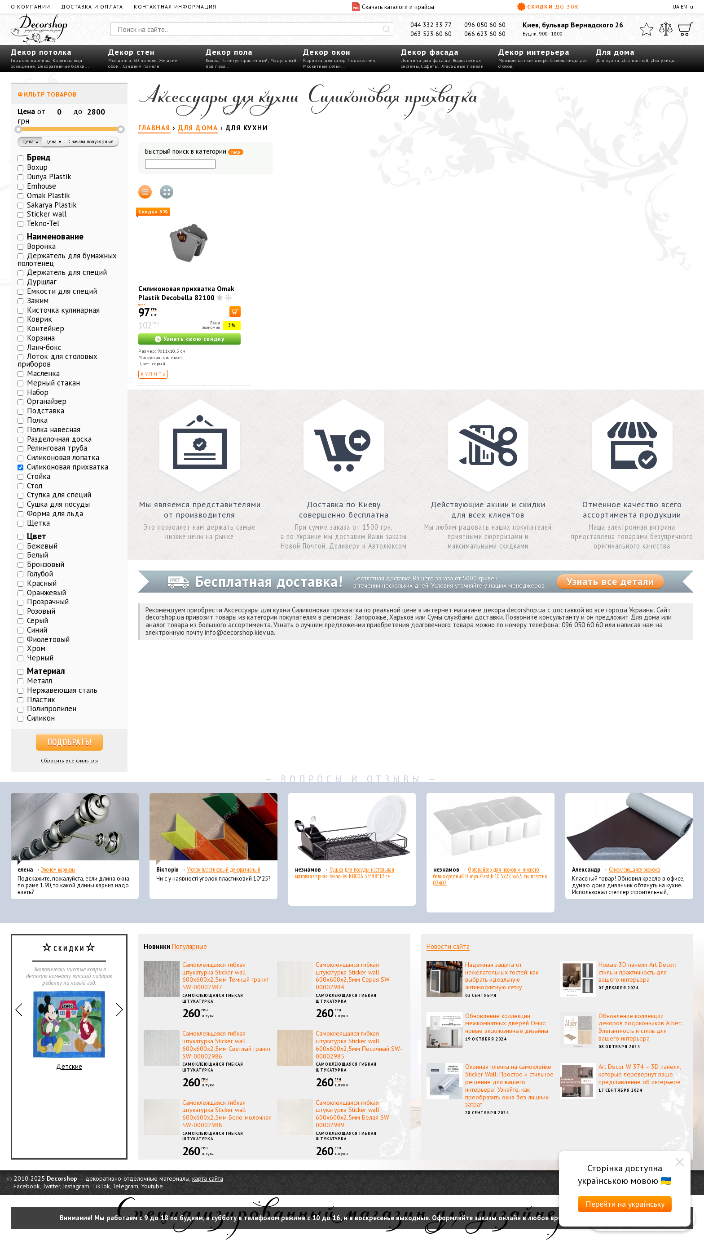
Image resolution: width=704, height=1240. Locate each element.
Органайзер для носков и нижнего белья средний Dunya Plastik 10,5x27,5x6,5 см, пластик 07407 (490, 876)
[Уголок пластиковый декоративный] (213, 829)
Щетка (38, 523)
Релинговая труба (57, 448)
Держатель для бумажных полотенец (67, 259)
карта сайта (207, 1178)
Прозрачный (48, 602)
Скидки (548, 6)
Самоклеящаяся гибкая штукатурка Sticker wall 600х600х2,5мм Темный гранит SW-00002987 (225, 976)
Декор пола (229, 52)
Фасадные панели (463, 66)
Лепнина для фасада (425, 60)
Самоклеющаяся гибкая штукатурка (212, 998)
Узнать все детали (610, 581)
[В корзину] (235, 311)
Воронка (41, 246)
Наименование (55, 236)
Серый (37, 620)
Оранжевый (46, 593)
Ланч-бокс (44, 347)
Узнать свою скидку (193, 339)
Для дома (615, 52)
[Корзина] (685, 29)
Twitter (51, 1186)
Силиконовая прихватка (67, 467)
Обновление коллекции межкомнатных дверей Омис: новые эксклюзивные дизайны (506, 1023)
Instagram (76, 1186)
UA (676, 6)
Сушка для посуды (58, 504)
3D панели (145, 60)
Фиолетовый (48, 639)
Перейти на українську (624, 1204)
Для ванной (634, 60)
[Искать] (386, 29)
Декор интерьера (533, 52)
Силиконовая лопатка (63, 457)
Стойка (38, 476)
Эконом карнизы (58, 869)
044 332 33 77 (431, 25)
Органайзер (46, 401)
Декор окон (326, 52)
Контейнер (45, 328)
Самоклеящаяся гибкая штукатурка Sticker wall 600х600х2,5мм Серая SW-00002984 (354, 976)
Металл (39, 681)
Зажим (37, 301)
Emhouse (41, 186)
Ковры (212, 60)
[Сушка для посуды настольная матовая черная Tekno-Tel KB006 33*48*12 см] (352, 829)
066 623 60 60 (485, 34)
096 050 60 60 (485, 25)
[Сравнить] (666, 29)
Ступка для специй (59, 495)
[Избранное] (646, 29)
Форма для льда (55, 513)
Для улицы (663, 60)
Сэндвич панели (141, 66)
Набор (37, 392)
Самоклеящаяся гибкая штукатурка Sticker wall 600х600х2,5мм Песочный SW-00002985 (359, 1044)
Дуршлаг (42, 282)
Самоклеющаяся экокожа (634, 869)
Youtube (152, 1186)
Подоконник (361, 60)
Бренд (39, 157)
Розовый (41, 611)
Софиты (429, 66)
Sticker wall (46, 214)
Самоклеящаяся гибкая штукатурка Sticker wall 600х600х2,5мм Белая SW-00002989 (354, 1113)
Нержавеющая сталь (62, 690)
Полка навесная (53, 429)
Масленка (43, 373)
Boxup (37, 167)
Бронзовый (45, 564)
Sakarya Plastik (52, 205)
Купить (154, 374)
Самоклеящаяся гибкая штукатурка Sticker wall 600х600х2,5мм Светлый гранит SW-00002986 (226, 1044)
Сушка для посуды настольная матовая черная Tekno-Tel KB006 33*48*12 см (344, 873)
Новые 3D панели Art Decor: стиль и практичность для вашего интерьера (637, 972)
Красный (42, 583)
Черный (40, 658)
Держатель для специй (67, 272)
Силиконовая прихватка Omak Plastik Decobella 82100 (186, 293)
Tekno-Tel (42, 223)
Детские (69, 1031)
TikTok (101, 1186)
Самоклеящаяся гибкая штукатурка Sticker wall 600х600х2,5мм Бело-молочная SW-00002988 (227, 1113)
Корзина (41, 338)
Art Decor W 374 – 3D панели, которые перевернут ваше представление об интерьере (639, 1074)
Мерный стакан (53, 383)
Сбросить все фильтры (69, 760)
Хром (36, 648)
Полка (37, 420)
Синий (37, 630)
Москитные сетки (322, 66)
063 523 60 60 (431, 34)
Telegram (125, 1186)
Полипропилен (51, 708)
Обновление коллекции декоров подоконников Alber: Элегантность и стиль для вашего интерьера (640, 1027)
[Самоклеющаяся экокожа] (629, 829)
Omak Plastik (48, 195)
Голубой (40, 574)
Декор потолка (41, 52)
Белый (37, 555)
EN (684, 6)
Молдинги (119, 60)
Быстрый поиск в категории (194, 151)
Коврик (39, 319)
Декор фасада (429, 52)
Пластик (41, 699)
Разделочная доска (59, 439)
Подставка (45, 411)
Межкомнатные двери (523, 60)
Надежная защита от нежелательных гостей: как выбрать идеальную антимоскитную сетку (501, 976)
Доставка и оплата (92, 6)
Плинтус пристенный (244, 60)
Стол (34, 486)
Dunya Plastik (49, 177)
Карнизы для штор (324, 60)
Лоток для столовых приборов (57, 360)
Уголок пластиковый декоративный (223, 869)
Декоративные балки (61, 66)
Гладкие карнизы (30, 60)
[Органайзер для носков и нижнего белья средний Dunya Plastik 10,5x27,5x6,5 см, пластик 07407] (490, 829)
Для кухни (608, 60)
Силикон (41, 718)
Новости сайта (448, 946)
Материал (46, 670)
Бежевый (42, 546)
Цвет (36, 536)
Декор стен (131, 52)
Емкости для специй (62, 291)
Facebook (26, 1186)
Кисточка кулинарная (63, 310)
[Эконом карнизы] (75, 829)
